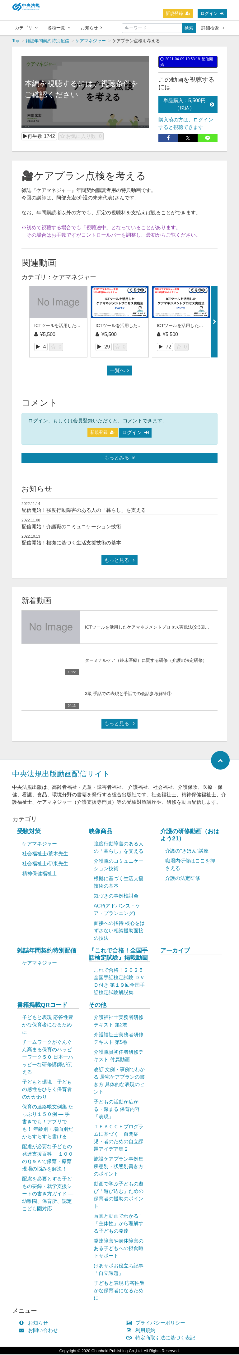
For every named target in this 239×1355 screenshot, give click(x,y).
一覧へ (119, 371)
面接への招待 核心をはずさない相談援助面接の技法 (119, 931)
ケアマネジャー (90, 41)
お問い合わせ (39, 1331)
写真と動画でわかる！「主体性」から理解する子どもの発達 (118, 1224)
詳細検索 (212, 27)
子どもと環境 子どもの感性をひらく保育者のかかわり (47, 1090)
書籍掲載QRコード (42, 1005)
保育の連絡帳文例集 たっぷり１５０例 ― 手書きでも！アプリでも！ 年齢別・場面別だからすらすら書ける (47, 1122)
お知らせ (91, 27)
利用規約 (142, 1331)
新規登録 (178, 13)
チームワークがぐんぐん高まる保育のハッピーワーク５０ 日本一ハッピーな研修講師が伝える (47, 1057)
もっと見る (119, 560)
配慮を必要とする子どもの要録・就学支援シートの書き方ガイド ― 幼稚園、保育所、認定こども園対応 (47, 1194)
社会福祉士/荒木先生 (45, 854)
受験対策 (29, 832)
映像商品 (100, 832)
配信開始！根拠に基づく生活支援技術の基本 (71, 543)
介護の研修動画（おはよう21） (189, 835)
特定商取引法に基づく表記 (162, 1338)
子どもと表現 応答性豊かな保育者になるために (47, 1025)
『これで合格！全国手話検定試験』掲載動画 (118, 955)
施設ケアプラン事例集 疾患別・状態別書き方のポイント (118, 1167)
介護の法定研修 (182, 878)
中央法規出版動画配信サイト (61, 774)
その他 (97, 1005)
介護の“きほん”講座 (187, 851)
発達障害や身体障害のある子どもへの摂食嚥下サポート (118, 1249)
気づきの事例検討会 (116, 896)
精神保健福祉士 (39, 874)
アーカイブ (175, 951)
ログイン (212, 13)
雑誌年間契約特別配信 (47, 41)
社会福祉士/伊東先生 (45, 864)
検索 (189, 27)
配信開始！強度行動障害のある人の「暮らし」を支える (83, 510)
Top (15, 41)
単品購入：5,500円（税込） (188, 104)
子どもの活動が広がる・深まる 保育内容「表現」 (117, 1110)
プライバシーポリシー (157, 1323)
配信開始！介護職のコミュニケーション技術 (71, 527)
